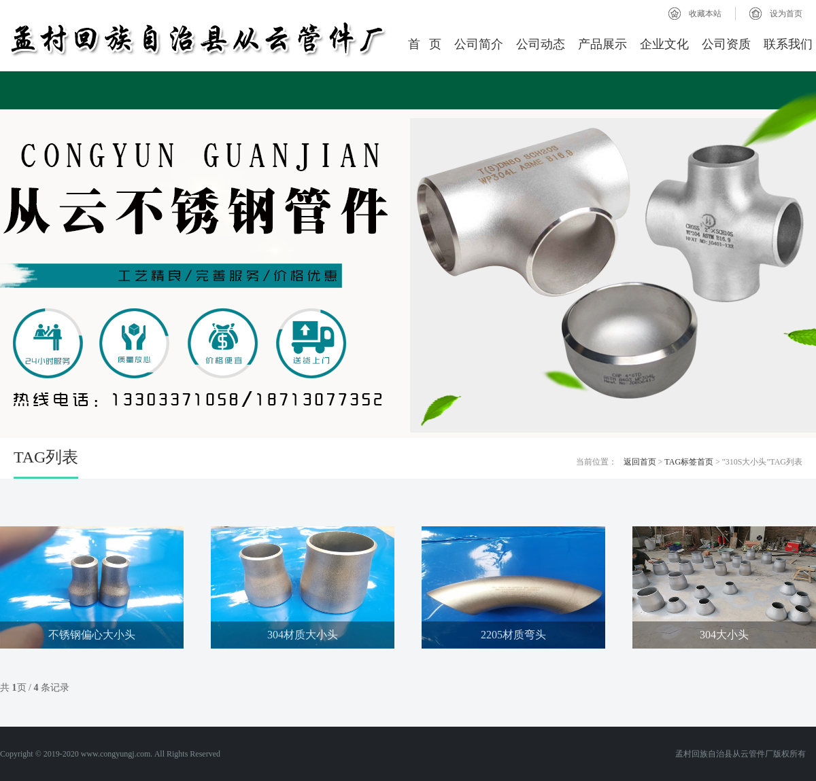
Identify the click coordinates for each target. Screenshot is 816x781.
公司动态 (540, 44)
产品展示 (602, 44)
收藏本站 (705, 13)
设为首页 (786, 13)
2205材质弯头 (513, 634)
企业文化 (664, 44)
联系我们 (788, 44)
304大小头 (724, 634)
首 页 (425, 44)
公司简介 (478, 44)
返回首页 (640, 462)
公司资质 (726, 44)
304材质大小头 (302, 634)
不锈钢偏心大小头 (91, 634)
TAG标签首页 (688, 462)
